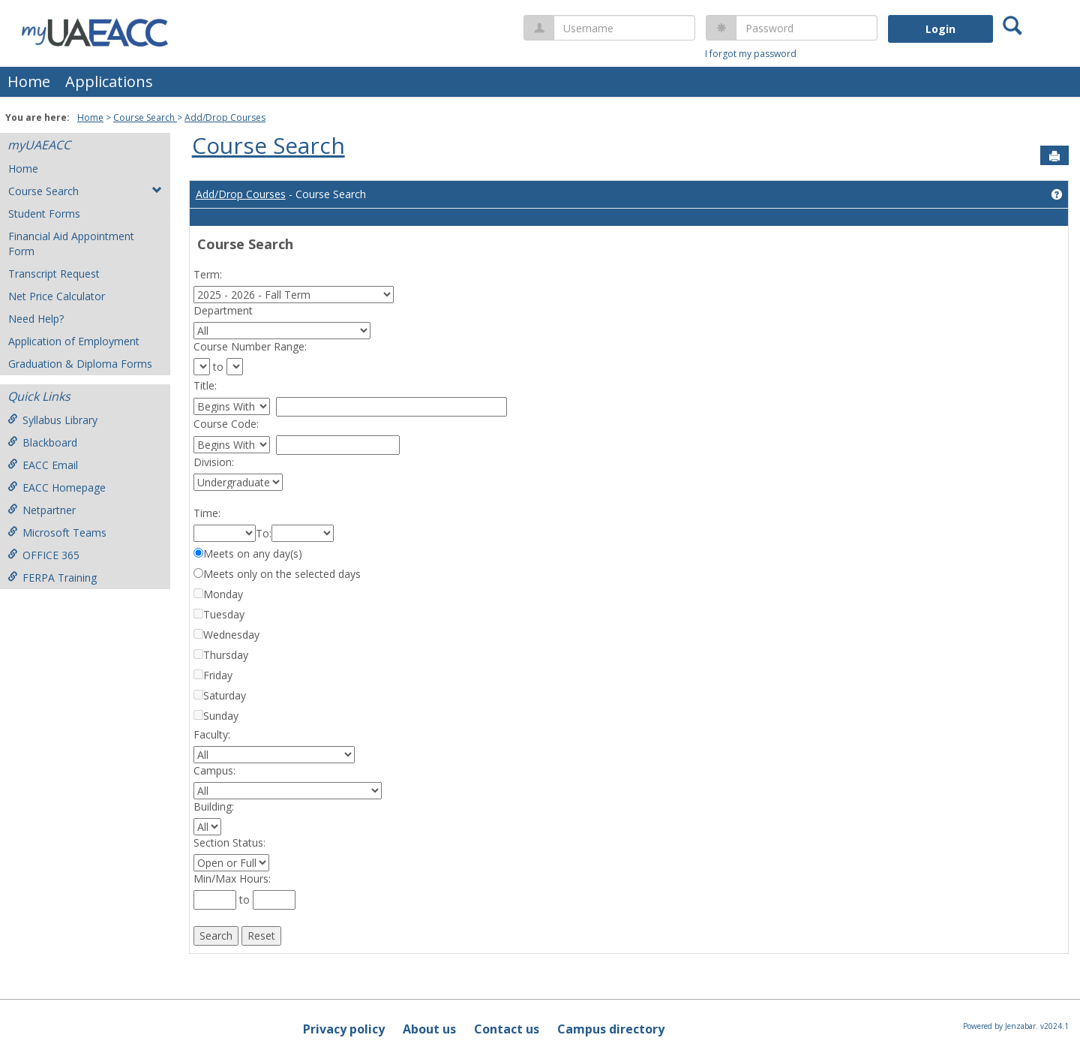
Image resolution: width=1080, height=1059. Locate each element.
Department (215, 310)
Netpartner (42, 510)
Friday (217, 675)
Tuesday (223, 614)
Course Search (145, 117)
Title (204, 385)
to (218, 367)
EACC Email (43, 465)
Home (29, 81)
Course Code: (226, 424)
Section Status (228, 842)
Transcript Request (54, 273)
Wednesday (231, 634)
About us (429, 1029)
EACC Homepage (57, 487)
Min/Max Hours (231, 878)
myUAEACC (39, 145)
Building (213, 806)
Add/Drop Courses (225, 117)
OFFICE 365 (44, 555)
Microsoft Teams (57, 532)
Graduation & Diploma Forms (80, 364)
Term (207, 274)
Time (206, 513)
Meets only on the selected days (282, 574)
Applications (109, 81)
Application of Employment (74, 341)
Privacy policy (344, 1029)
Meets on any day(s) (252, 553)
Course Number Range (249, 346)
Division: (214, 462)
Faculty (211, 734)
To (262, 533)
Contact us (506, 1029)
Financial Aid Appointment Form (71, 243)
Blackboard (42, 442)
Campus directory (610, 1029)
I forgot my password (750, 53)
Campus (213, 770)
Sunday (220, 716)
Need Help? (36, 318)
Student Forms (44, 213)
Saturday (224, 695)
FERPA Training (52, 577)
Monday (223, 594)
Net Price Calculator (56, 296)
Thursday (225, 655)
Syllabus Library (53, 420)
